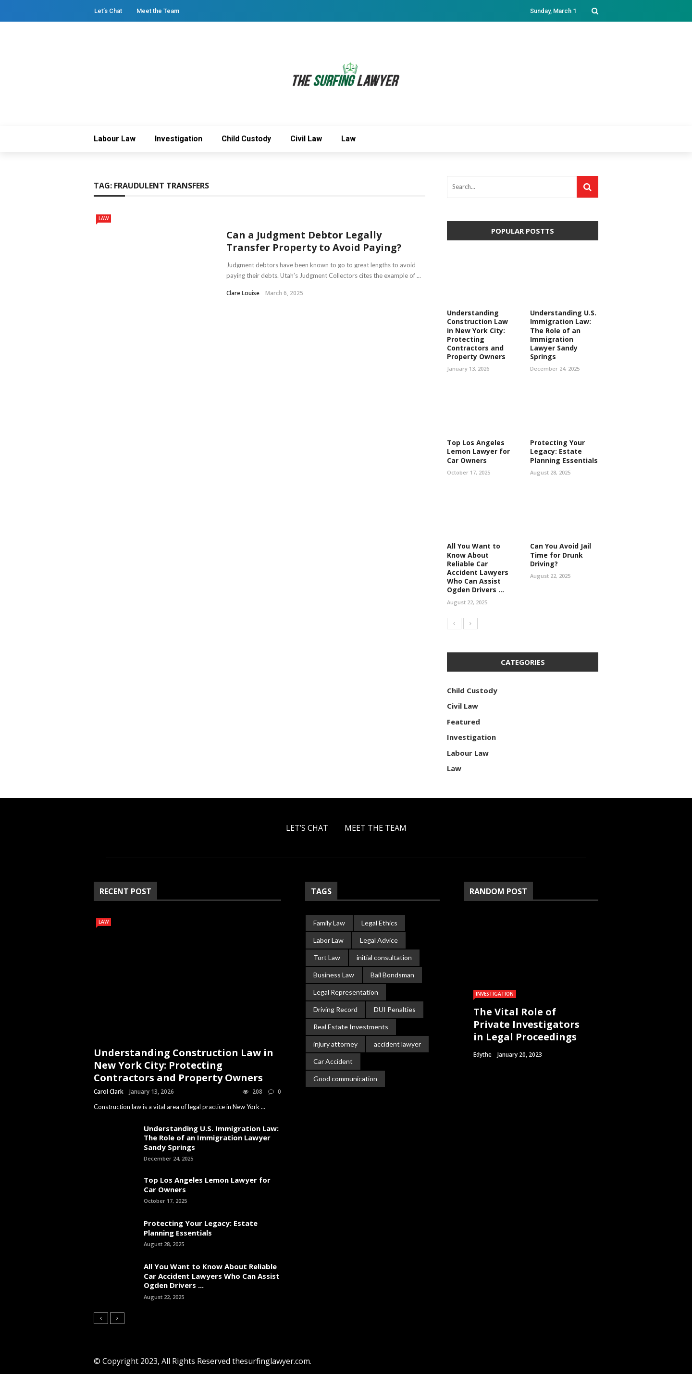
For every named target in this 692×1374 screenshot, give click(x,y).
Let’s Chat (108, 10)
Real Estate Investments (350, 1027)
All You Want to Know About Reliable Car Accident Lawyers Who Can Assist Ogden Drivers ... (477, 567)
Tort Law (326, 957)
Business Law (333, 975)
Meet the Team (157, 10)
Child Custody (246, 138)
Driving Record (335, 1009)
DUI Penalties (395, 1009)
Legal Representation (345, 992)
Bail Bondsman (392, 975)
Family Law (329, 923)
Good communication (345, 1078)
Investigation (178, 138)
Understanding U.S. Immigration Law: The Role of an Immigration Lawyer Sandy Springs (563, 334)
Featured (463, 721)
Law (348, 138)
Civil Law (306, 138)
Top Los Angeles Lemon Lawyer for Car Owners (478, 451)
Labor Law (328, 940)
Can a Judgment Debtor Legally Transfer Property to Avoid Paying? (314, 241)
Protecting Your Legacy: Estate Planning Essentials (564, 451)
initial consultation (384, 957)
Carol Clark (109, 1091)
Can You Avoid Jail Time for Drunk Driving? (560, 554)
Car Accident (333, 1061)
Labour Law (115, 138)
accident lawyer (397, 1044)
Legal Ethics (379, 923)
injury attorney (335, 1044)
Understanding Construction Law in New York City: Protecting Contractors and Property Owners (477, 334)
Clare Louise (243, 293)
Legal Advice (379, 940)
